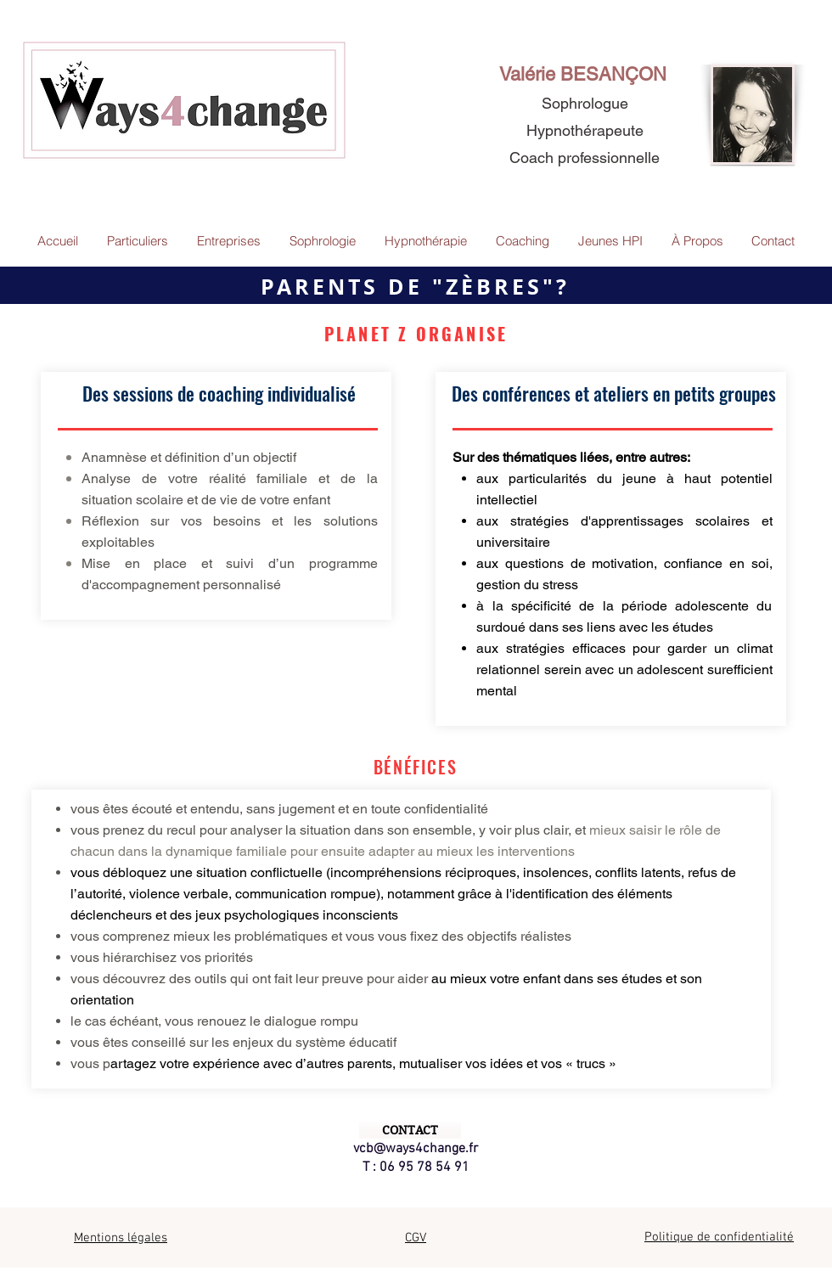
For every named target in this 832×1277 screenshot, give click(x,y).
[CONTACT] (410, 1130)
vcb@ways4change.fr (415, 1148)
